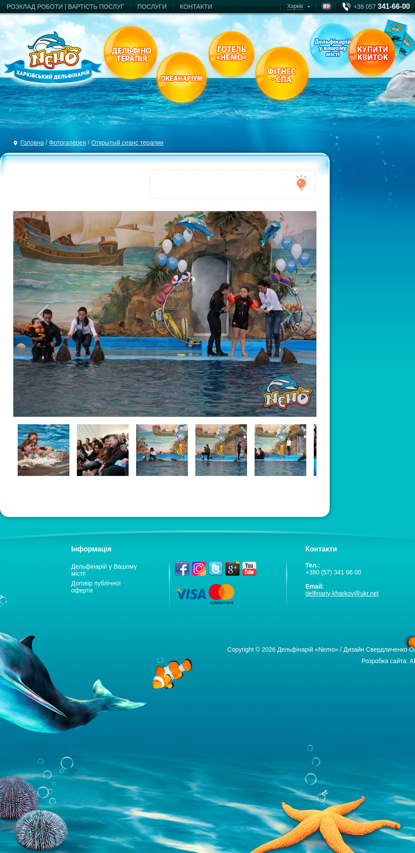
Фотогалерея (67, 142)
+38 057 (382, 6)
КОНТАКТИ (196, 6)
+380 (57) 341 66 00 (333, 572)
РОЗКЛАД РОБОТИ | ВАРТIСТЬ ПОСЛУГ (65, 6)
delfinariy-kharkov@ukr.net (342, 593)
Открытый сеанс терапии (127, 142)
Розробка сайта (384, 660)
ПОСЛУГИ (152, 6)
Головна (32, 142)
